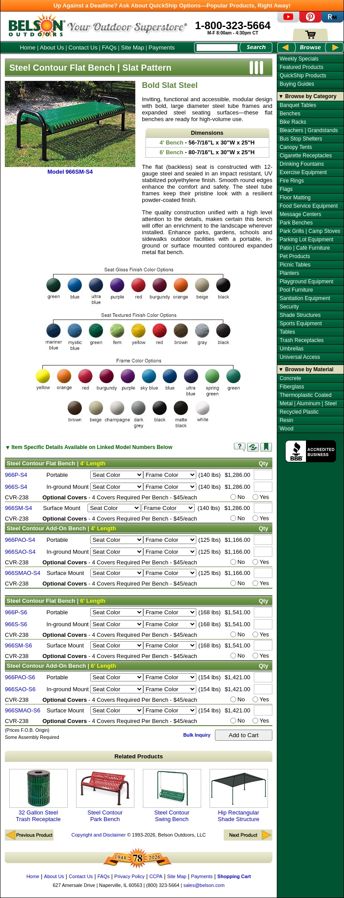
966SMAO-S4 (22, 573)
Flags (285, 189)
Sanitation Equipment (304, 298)
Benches (289, 113)
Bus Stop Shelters (300, 139)
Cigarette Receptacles (305, 155)
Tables (287, 332)
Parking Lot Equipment (306, 239)
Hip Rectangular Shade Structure (239, 795)
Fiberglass (291, 387)
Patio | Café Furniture (304, 248)
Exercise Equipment (303, 172)
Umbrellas (291, 349)
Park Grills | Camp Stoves (309, 231)
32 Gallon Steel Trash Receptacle (38, 795)
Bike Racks (292, 122)
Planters (289, 273)
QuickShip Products (302, 75)
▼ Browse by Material (306, 369)
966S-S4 (16, 486)
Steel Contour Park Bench (105, 795)
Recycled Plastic (298, 412)
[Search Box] (217, 47)
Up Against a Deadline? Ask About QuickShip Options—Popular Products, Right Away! (172, 5)
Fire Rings (291, 181)
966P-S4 (16, 475)
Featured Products (301, 67)
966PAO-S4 (20, 540)
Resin (286, 420)
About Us (52, 47)
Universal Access (299, 357)
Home (28, 47)
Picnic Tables (294, 265)
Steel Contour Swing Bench (172, 795)
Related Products (139, 756)
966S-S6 (16, 624)
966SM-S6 (18, 645)
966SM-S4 (18, 508)
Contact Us (83, 47)
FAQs (109, 47)
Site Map (133, 47)
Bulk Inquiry (196, 735)
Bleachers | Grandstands (308, 130)
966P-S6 (16, 612)
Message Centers (300, 214)
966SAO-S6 (20, 689)
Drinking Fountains (301, 164)
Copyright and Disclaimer (98, 834)
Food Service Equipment (308, 206)
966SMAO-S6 (22, 710)
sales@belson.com (204, 885)
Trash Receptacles (301, 340)
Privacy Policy (130, 876)
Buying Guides (296, 84)
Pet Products (294, 256)
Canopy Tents (295, 147)
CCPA (156, 876)
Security (288, 307)
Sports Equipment (300, 323)
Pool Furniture (296, 290)
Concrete (290, 378)
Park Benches (296, 223)
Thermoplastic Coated (305, 395)
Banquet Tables (297, 105)
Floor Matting (294, 197)
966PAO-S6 (20, 677)
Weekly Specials (298, 59)
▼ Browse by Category (307, 96)
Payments (162, 47)
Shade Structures (300, 315)
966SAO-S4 (20, 551)
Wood (286, 429)
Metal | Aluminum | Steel (307, 403)
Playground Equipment (306, 281)
